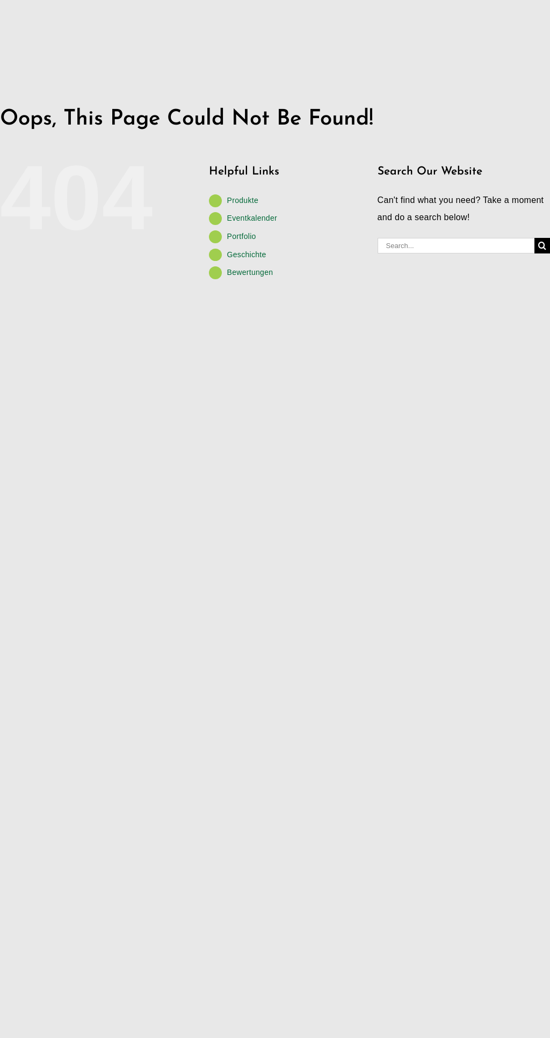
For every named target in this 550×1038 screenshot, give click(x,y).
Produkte (242, 200)
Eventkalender (252, 218)
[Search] (542, 245)
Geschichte (246, 254)
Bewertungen (250, 272)
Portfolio (241, 236)
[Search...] (456, 245)
